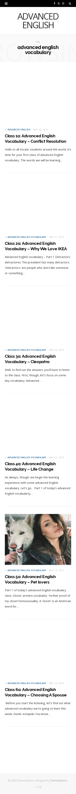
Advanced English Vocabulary (27, 236)
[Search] (70, 3)
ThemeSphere (58, 780)
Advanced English (19, 129)
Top (38, 787)
